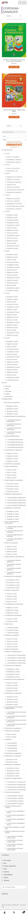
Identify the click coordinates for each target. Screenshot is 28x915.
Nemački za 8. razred (12, 372)
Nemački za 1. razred (12, 696)
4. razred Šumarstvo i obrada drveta (16, 789)
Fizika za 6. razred (11, 259)
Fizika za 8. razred (11, 346)
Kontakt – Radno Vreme (10, 866)
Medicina (7, 394)
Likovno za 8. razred (12, 364)
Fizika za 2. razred (11, 472)
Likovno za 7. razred (12, 320)
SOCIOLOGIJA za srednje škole (13, 753)
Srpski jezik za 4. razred (13, 776)
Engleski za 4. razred (12, 461)
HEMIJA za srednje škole (11, 543)
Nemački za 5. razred (12, 240)
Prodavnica (6, 880)
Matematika (8, 391)
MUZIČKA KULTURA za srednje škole (14, 679)
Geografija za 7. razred (13, 307)
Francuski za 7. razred (12, 304)
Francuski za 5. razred (12, 220)
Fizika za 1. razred (11, 470)
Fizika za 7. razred (11, 301)
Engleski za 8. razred (12, 344)
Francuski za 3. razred (12, 489)
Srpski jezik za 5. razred (13, 245)
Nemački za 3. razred (12, 702)
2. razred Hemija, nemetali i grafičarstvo (14, 565)
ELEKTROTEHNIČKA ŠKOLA (12, 436)
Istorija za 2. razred (12, 596)
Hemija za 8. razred (12, 354)
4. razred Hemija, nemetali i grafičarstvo (14, 573)
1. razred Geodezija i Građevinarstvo (16, 497)
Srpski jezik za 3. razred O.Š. (14, 192)
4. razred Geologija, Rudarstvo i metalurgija (15, 539)
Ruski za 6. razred (11, 285)
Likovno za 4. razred (12, 646)
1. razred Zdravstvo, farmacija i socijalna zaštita (15, 837)
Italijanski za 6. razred (12, 272)
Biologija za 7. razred (12, 296)
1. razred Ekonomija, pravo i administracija (14, 420)
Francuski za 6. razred (12, 262)
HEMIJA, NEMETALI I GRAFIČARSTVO (14, 556)
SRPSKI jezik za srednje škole (12, 764)
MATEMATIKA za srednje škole (13, 665)
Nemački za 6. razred (12, 283)
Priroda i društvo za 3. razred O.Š (15, 189)
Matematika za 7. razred (13, 322)
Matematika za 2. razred (13, 671)
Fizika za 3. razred (11, 475)
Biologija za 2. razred (12, 408)
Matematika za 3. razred (13, 674)
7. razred (7, 293)
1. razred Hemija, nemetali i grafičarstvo (14, 561)
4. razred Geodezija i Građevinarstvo (16, 505)
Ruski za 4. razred (11, 737)
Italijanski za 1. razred (12, 607)
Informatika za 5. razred (13, 225)
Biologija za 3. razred (12, 411)
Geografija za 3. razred (13, 516)
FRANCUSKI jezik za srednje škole (14, 480)
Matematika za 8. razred (13, 367)
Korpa (5, 869)
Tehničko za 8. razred (12, 380)
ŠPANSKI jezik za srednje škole (13, 756)
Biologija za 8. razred (12, 341)
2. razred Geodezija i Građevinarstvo (16, 500)
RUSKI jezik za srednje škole (12, 730)
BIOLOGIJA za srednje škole (12, 402)
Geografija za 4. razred (13, 519)
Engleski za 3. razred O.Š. (13, 179)
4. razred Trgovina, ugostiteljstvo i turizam (16, 824)
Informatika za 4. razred (13, 587)
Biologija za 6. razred (12, 254)
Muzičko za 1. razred (12, 683)
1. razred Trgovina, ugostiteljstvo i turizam (16, 811)
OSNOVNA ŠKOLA (8, 150)
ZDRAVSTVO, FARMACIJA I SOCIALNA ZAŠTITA (14, 832)
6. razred (7, 251)
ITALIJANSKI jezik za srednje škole (14, 604)
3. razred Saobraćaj (12, 748)
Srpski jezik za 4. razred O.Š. (14, 208)
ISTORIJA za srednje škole (12, 590)
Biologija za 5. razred (12, 215)
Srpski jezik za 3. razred (13, 773)
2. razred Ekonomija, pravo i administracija (14, 424)
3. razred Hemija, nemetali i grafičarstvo (14, 569)
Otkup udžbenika (8, 874)
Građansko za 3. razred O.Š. (14, 182)
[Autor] (14, 136)
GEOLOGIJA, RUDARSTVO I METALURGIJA (12, 522)
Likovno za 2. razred (12, 641)
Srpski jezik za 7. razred (13, 332)
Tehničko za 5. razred (12, 248)
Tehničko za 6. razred (12, 290)
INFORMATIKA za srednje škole (13, 576)
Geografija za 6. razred (13, 264)
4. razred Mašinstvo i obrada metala (16, 663)
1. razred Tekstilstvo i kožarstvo (15, 795)
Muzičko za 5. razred (12, 238)
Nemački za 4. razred (12, 704)
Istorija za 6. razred (12, 270)
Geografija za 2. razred (13, 514)
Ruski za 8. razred (11, 375)
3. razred (7, 173)
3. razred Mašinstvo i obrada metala (16, 660)
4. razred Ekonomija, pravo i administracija (14, 432)
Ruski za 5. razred (11, 243)
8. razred (7, 338)
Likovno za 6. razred (12, 275)
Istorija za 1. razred (12, 593)
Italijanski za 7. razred (12, 317)
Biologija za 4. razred (12, 413)
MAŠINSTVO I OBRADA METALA (13, 651)
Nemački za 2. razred (12, 699)
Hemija (7, 388)
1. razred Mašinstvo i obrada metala (16, 655)
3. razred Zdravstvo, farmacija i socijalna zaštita (15, 845)
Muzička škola (8, 396)
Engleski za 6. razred (12, 257)
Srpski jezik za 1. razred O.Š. (14, 162)
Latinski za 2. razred (12, 621)
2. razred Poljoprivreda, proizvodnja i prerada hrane (16, 716)
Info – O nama (7, 860)
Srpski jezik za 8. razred (13, 377)
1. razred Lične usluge (12, 627)
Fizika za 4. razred (11, 477)
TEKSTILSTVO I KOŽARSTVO (12, 792)
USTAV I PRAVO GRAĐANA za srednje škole (15, 828)
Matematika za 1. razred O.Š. (14, 159)
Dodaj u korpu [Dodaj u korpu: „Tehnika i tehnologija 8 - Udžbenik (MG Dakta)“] (14, 117)
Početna (6, 877)
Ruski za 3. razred (11, 734)
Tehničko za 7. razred (12, 335)
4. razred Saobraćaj (12, 750)
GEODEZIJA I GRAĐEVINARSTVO (13, 494)
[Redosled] (14, 16)
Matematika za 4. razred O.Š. (14, 203)
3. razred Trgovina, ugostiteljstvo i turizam (16, 820)
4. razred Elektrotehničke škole (15, 447)
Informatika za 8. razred (13, 357)
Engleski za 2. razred (12, 456)
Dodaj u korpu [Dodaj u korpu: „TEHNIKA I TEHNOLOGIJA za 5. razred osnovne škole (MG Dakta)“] (14, 67)
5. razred (7, 211)
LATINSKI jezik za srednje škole (13, 615)
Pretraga (14, 912)
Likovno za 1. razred (12, 639)
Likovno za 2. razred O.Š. (13, 168)
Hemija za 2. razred (12, 549)
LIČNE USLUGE (9, 624)
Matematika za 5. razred (13, 235)
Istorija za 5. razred (12, 228)
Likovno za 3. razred (12, 644)
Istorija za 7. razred (12, 314)
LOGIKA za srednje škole (11, 649)
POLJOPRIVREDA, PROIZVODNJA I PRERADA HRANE (14, 707)
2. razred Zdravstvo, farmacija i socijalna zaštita (15, 841)
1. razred (7, 153)
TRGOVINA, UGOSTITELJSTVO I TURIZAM (13, 806)
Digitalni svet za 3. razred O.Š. (14, 177)
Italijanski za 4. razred (12, 612)
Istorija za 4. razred (12, 601)
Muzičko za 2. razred (12, 685)
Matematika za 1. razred (13, 669)
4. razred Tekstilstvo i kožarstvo (15, 803)
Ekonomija (8, 386)
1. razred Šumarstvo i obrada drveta (16, 782)
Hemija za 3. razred (12, 551)
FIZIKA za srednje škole (11, 466)
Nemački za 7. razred (12, 327)
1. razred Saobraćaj (12, 743)
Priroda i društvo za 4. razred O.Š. (15, 206)
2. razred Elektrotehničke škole (15, 442)
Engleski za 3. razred (12, 458)
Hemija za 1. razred (12, 546)
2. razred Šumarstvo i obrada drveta (16, 784)
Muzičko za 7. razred (12, 325)
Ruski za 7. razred (11, 330)
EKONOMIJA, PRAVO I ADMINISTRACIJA (15, 416)
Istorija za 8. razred (12, 359)
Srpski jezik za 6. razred (13, 288)
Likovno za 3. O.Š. (11, 184)
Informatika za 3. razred (13, 585)
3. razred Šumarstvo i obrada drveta (16, 787)
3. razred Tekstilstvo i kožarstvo (15, 801)
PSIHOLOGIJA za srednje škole (13, 728)
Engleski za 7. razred (12, 299)
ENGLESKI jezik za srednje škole (13, 450)
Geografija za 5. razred (13, 222)
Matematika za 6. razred (13, 277)
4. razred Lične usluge (12, 632)
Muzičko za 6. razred (12, 280)
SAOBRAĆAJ (8, 739)
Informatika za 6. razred (13, 267)
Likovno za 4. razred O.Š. (13, 201)
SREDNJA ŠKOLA (7, 399)
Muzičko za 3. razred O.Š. (13, 187)
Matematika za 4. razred (13, 677)
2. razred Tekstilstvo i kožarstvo (15, 798)
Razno (5, 382)
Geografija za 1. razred (12, 511)
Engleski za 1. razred (12, 453)
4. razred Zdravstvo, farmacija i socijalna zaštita (15, 849)
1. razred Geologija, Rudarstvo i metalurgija (15, 527)
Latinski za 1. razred (12, 619)
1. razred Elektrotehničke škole (15, 439)
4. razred (7, 195)
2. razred (7, 164)
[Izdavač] (14, 139)
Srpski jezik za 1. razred (13, 768)
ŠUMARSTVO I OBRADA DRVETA (13, 778)
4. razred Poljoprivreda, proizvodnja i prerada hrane (16, 725)
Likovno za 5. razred (12, 233)
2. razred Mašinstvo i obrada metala (16, 658)
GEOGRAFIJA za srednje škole (13, 508)
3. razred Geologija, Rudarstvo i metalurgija (15, 535)
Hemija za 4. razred (12, 554)
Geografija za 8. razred (13, 351)
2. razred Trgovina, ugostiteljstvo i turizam (16, 816)
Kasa (5, 863)
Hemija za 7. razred (12, 309)
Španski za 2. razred (12, 762)
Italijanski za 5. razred (12, 230)
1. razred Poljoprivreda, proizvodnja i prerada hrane (16, 712)
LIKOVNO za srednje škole (12, 635)
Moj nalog (4, 912)
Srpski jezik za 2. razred (13, 770)
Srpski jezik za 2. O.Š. (12, 171)
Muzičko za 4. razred (12, 690)
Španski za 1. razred (12, 759)
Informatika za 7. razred (13, 312)
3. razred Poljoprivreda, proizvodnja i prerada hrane (16, 720)
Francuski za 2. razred (12, 486)
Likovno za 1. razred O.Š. (13, 157)
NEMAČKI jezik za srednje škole (13, 693)
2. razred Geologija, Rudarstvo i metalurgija (15, 531)
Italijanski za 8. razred (12, 362)
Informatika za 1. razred (13, 580)
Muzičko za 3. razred (12, 688)
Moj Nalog (6, 871)
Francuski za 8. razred (12, 349)
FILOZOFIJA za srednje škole (12, 463)
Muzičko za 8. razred (12, 369)
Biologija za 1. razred (12, 406)
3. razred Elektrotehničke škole (15, 444)
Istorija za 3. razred (12, 599)
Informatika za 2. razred (13, 582)
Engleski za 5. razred (12, 217)
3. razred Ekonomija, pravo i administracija (14, 428)
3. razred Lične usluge (12, 630)
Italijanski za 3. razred (12, 610)
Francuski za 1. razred (12, 483)
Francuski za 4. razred (12, 491)
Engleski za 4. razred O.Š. (13, 198)
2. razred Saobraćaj (12, 745)
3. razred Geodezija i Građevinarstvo (16, 502)
